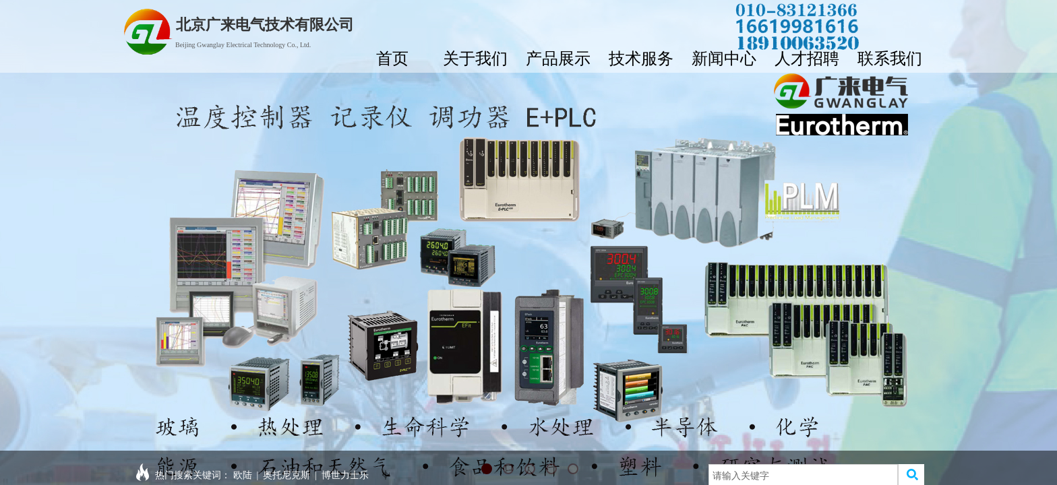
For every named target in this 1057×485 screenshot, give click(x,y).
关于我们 (475, 58)
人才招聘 (807, 58)
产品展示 (558, 58)
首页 (392, 58)
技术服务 (641, 58)
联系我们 (889, 58)
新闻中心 (724, 58)
